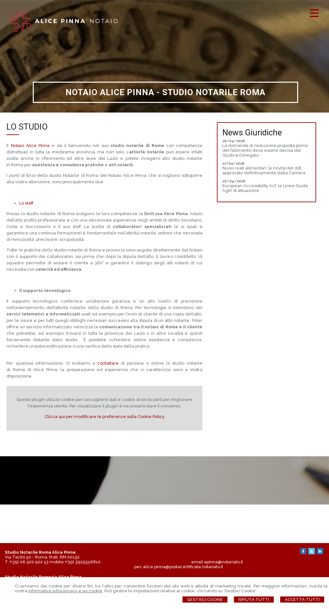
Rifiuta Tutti (253, 599)
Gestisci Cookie (205, 599)
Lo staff (26, 203)
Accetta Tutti (302, 599)
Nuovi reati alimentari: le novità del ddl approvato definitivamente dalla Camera (264, 170)
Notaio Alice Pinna (30, 145)
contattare (109, 363)
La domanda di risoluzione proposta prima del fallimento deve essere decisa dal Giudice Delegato (265, 150)
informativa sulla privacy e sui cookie (65, 590)
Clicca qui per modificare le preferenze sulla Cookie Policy (104, 416)
